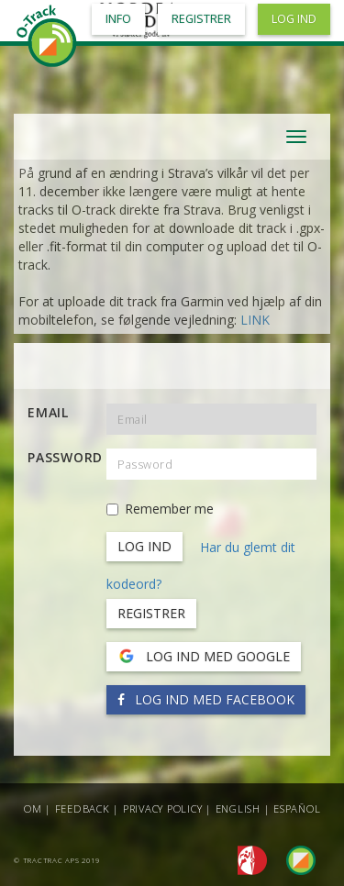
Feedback (82, 808)
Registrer (151, 613)
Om (33, 808)
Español (296, 808)
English (238, 808)
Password (60, 457)
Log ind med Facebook (205, 699)
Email (48, 412)
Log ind (294, 19)
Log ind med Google (203, 657)
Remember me (160, 508)
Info (118, 19)
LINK (255, 319)
